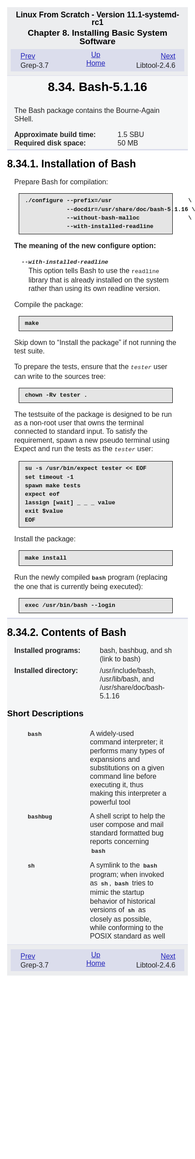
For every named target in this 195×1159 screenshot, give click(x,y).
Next (168, 56)
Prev (27, 56)
